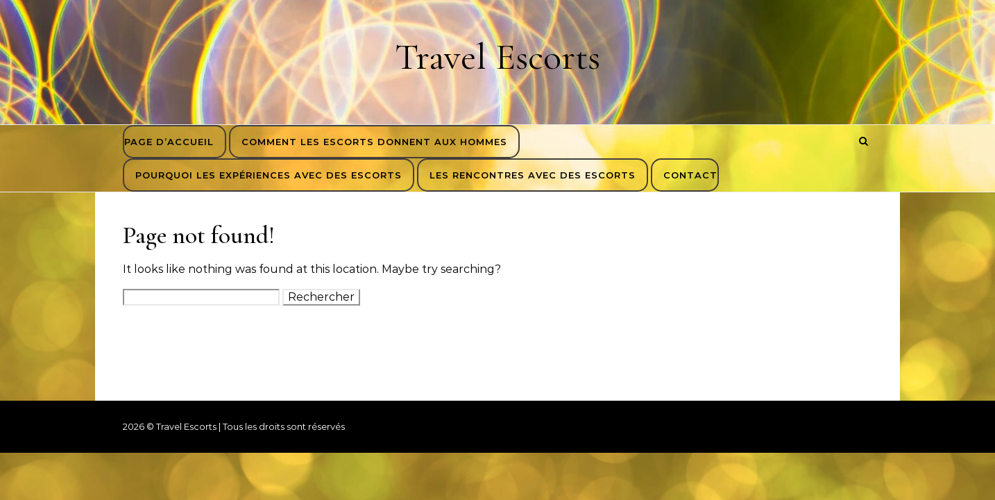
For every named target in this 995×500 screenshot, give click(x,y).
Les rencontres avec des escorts (533, 175)
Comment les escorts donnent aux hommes (374, 141)
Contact (690, 175)
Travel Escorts (497, 56)
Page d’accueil (169, 141)
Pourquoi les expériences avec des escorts (268, 175)
